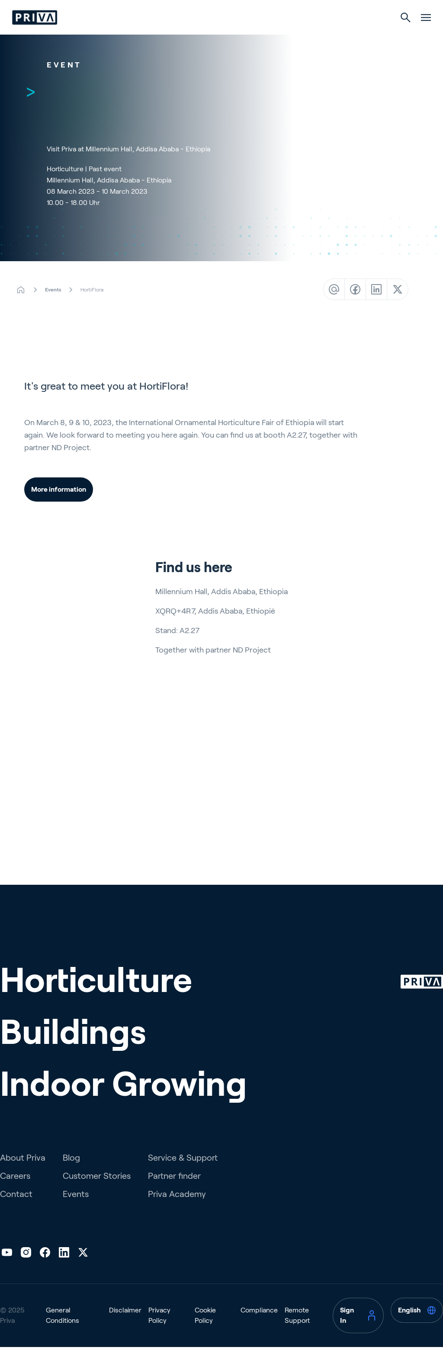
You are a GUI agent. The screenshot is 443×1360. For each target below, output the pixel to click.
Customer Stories (97, 1207)
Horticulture (153, 35)
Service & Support (183, 1189)
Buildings (221, 35)
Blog (71, 1189)
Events (76, 1225)
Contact (16, 1225)
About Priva (22, 1189)
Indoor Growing (294, 35)
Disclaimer (125, 1341)
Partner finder (174, 1207)
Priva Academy (177, 1225)
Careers (15, 1207)
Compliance (259, 1341)
